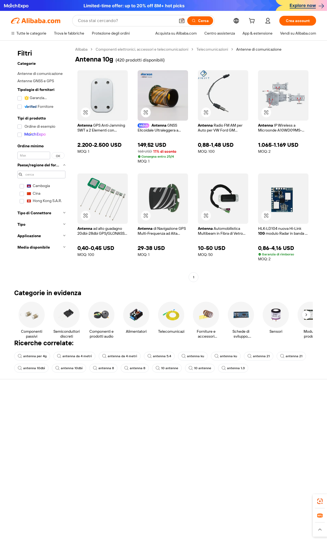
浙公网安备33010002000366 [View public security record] (241, 542)
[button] (181, 20)
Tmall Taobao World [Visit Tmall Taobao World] (129, 524)
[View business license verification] (210, 542)
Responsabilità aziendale (282, 414)
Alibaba (81, 49)
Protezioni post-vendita (93, 435)
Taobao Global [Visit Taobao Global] (193, 524)
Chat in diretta (23, 414)
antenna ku (192, 356)
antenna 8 (103, 368)
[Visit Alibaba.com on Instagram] (288, 456)
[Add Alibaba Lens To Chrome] (90, 499)
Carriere (268, 435)
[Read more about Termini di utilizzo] (260, 532)
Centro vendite (212, 414)
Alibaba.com (224, 499)
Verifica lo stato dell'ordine (33, 425)
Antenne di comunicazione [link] (258, 49)
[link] (320, 501)
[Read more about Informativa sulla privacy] (221, 532)
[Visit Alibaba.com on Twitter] (280, 456)
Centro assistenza (26, 404)
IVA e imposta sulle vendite (159, 425)
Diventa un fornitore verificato (224, 425)
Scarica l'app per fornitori (220, 445)
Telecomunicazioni (212, 49)
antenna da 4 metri (74, 356)
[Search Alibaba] (126, 21)
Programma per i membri (157, 414)
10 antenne (167, 368)
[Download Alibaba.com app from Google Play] (297, 499)
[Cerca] (200, 20)
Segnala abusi (22, 445)
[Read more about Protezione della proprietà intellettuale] (164, 532)
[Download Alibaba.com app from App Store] (257, 499)
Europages (250, 524)
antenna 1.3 (233, 368)
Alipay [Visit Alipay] (155, 524)
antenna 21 (258, 356)
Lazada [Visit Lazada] (171, 524)
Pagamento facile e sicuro (95, 404)
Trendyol (229, 524)
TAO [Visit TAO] (213, 524)
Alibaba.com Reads (152, 435)
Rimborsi (18, 435)
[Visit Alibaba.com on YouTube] (296, 456)
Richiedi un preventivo (155, 404)
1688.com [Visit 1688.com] (100, 524)
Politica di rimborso (90, 414)
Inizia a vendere (212, 404)
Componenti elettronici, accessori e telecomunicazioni (142, 49)
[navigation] (41, 164)
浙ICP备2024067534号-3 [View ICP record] (295, 542)
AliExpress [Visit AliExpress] (78, 524)
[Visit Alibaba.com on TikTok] (304, 456)
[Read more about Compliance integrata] (297, 532)
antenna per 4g (32, 356)
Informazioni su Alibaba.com (285, 404)
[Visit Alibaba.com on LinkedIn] (272, 456)
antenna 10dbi (31, 368)
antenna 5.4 (159, 356)
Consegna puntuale (90, 425)
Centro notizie (274, 425)
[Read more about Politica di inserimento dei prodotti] (99, 532)
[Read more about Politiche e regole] (26, 532)
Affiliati (205, 435)
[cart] (253, 21)
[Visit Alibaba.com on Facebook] (264, 456)
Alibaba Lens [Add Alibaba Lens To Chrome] (38, 499)
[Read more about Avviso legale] (55, 532)
